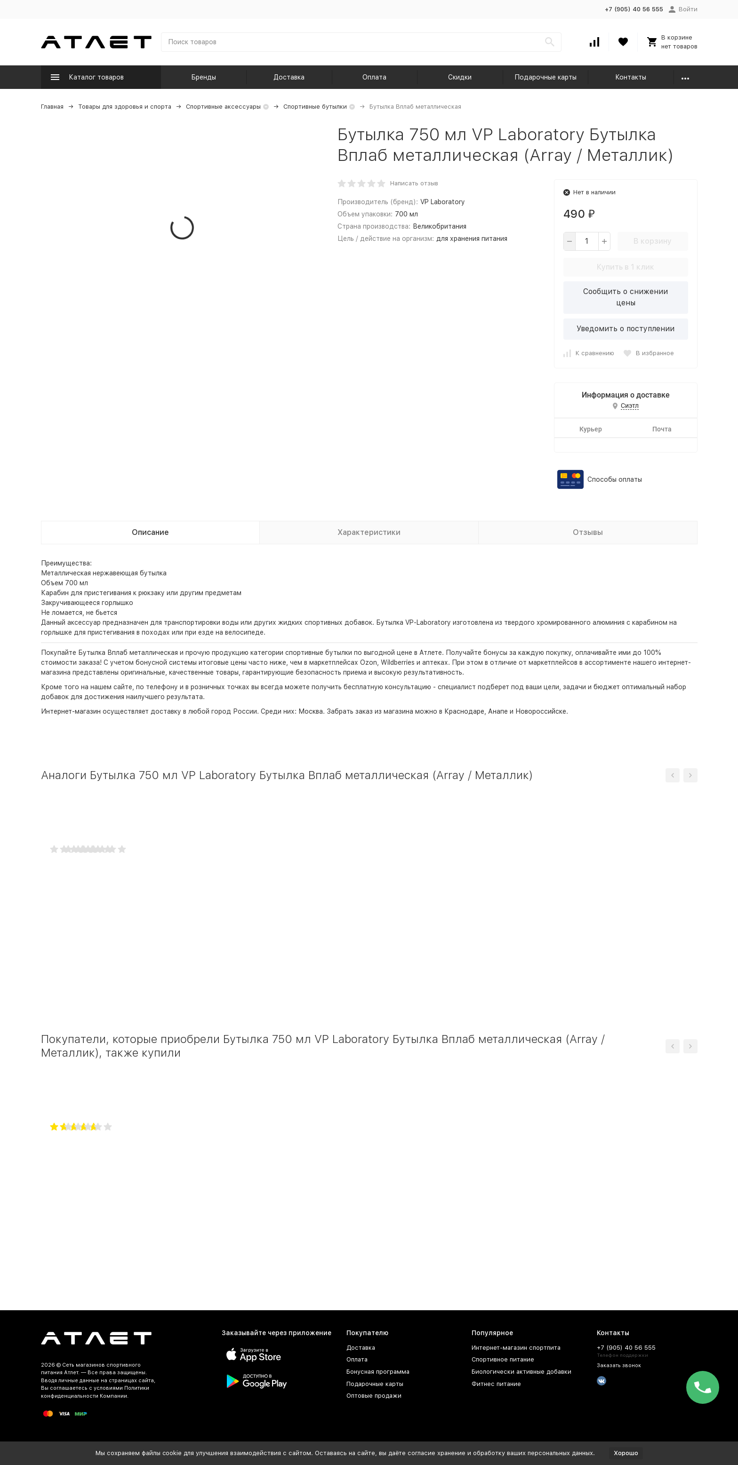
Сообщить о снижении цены (625, 297)
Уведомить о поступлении (625, 328)
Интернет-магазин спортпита (516, 1347)
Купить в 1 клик (625, 267)
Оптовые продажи (373, 1395)
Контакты (630, 77)
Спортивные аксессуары (223, 106)
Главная (52, 106)
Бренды (203, 77)
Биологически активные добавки (521, 1371)
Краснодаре (464, 711)
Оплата (374, 77)
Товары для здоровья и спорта (124, 106)
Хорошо (626, 1453)
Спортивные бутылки (315, 106)
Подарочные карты (545, 77)
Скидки (460, 77)
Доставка (289, 77)
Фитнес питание (496, 1383)
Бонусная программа (377, 1371)
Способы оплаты (614, 479)
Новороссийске (540, 711)
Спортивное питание (503, 1359)
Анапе (498, 711)
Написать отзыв (414, 183)
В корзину (653, 241)
